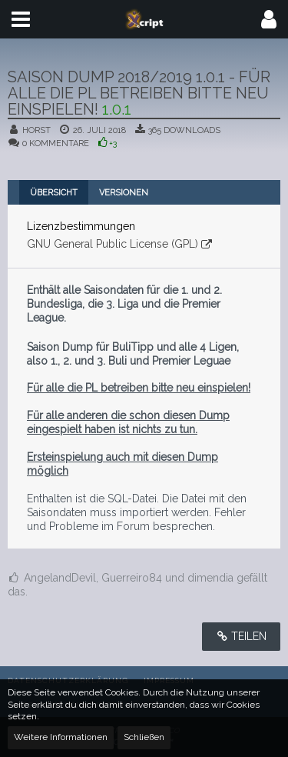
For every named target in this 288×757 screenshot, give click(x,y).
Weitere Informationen (61, 737)
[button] (21, 19)
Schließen (144, 737)
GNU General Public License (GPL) (112, 244)
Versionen (123, 193)
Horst (36, 130)
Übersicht (54, 193)
